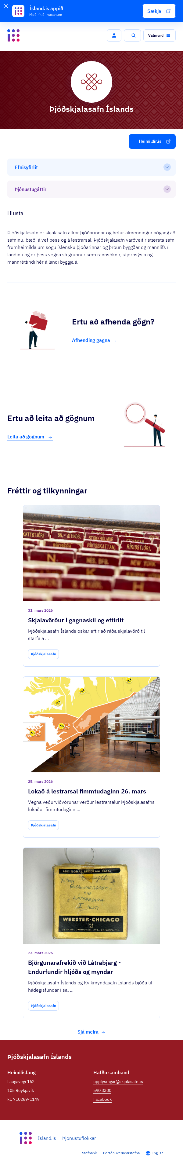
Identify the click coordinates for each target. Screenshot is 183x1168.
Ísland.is (47, 1138)
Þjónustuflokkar (79, 1138)
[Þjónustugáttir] (91, 189)
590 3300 (102, 1090)
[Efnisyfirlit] (91, 167)
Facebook (102, 1099)
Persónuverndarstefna (121, 1153)
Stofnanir (89, 1153)
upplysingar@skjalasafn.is (118, 1081)
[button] (159, 11)
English (157, 1153)
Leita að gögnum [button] (30, 437)
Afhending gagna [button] (94, 340)
